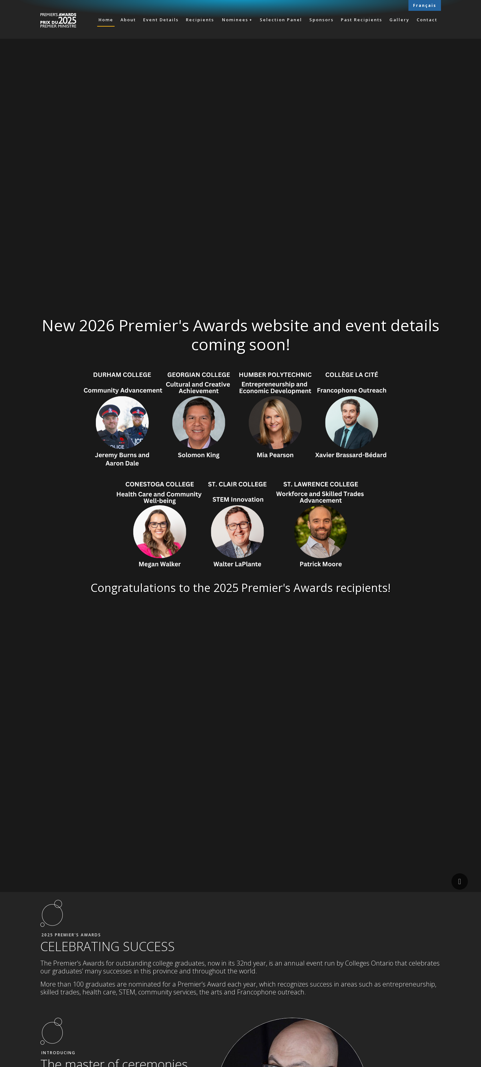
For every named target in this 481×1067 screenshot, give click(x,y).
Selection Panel (281, 20)
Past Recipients (361, 20)
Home (105, 20)
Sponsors (321, 20)
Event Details (161, 20)
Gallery (399, 20)
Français (424, 5)
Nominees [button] (235, 20)
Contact (427, 20)
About (128, 20)
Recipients (200, 20)
